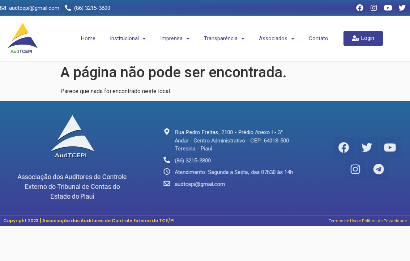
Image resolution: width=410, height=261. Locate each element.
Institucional (128, 38)
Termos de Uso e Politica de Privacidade (368, 220)
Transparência (224, 38)
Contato (318, 38)
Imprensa (174, 38)
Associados (276, 38)
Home (88, 38)
